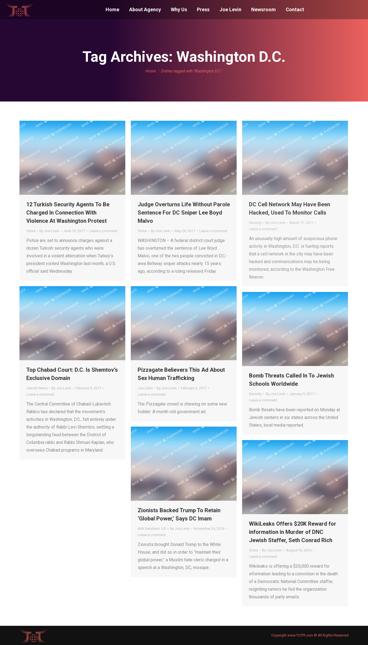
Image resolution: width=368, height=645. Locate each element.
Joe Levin (145, 388)
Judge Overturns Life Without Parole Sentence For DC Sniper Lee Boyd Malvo (184, 212)
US (163, 528)
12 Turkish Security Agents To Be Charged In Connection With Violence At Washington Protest (67, 212)
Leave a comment (103, 231)
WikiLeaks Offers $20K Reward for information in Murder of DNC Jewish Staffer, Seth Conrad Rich (292, 531)
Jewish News (36, 388)
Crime (30, 231)
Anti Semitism (149, 528)
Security (255, 223)
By (49, 231)
